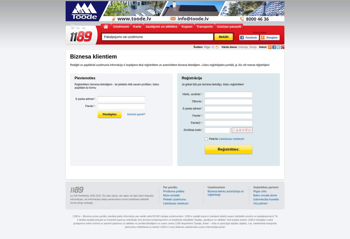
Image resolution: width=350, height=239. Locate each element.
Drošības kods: (193, 130)
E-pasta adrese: (86, 99)
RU (78, 28)
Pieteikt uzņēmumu (174, 199)
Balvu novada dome (265, 195)
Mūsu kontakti (171, 195)
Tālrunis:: (197, 101)
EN (83, 28)
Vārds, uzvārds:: (192, 94)
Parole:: (90, 106)
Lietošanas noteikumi (231, 138)
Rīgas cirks (260, 191)
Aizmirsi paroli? (136, 114)
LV (72, 28)
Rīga (207, 47)
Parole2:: (197, 122)
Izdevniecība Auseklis (266, 199)
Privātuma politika (173, 191)
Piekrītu (226, 138)
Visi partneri (260, 203)
